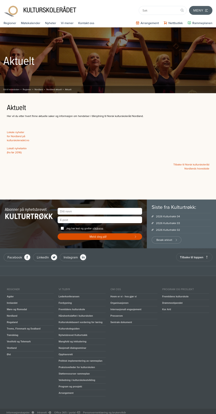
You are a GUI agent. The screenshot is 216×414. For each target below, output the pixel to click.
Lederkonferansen (69, 294)
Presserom (116, 313)
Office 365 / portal (65, 410)
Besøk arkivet (164, 237)
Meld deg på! (98, 234)
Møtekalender (31, 20)
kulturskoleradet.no (18, 138)
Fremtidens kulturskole (72, 307)
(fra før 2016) (14, 150)
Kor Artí (166, 307)
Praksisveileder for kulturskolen (77, 365)
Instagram (71, 254)
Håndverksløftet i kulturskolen (76, 313)
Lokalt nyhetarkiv (17, 146)
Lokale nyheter (15, 130)
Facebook (14, 254)
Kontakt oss (88, 20)
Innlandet (12, 300)
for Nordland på (16, 134)
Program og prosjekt (70, 384)
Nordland (39, 87)
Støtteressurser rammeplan (74, 371)
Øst (9, 352)
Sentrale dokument (121, 320)
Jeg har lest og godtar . (85, 226)
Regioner (10, 20)
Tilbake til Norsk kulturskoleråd (191, 162)
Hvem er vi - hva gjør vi (123, 294)
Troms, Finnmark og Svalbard (24, 326)
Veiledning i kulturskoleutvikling (77, 377)
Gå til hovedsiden (11, 87)
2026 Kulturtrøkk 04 (168, 214)
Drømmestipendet (172, 300)
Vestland (12, 345)
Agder (10, 294)
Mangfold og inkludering (73, 339)
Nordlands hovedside (196, 166)
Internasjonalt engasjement (125, 307)
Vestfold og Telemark (19, 339)
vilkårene (98, 226)
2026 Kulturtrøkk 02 (168, 227)
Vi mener (68, 20)
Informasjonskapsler (18, 410)
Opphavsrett (66, 352)
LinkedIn (43, 254)
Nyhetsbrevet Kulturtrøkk (73, 332)
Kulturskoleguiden (69, 326)
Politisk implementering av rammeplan (81, 358)
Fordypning (65, 300)
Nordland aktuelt (54, 87)
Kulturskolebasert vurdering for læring (81, 320)
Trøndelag (12, 332)
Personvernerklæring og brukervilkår (104, 410)
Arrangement (66, 390)
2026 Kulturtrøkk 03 (168, 221)
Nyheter (51, 20)
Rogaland (12, 320)
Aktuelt (68, 87)
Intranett (42, 410)
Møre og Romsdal (17, 307)
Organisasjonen (119, 300)
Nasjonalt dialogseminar (72, 345)
